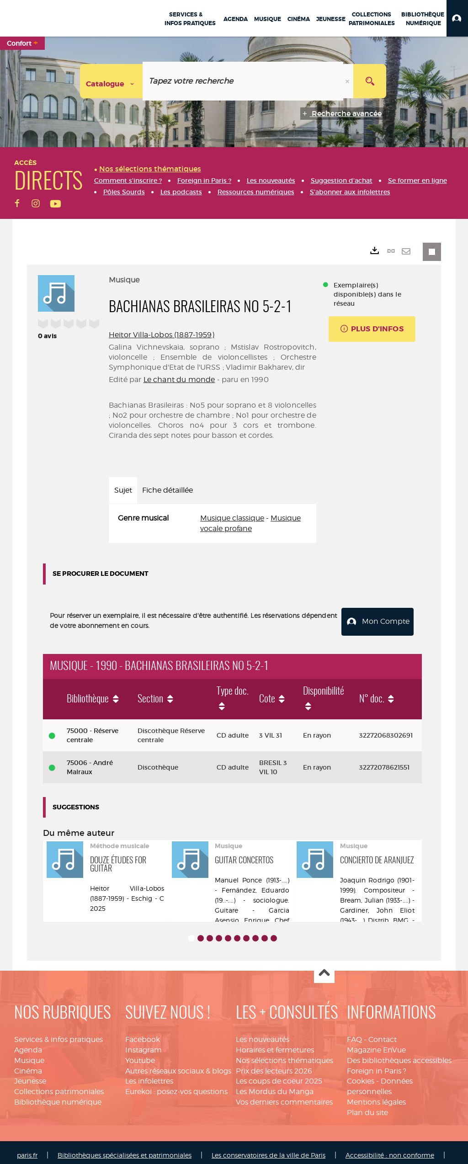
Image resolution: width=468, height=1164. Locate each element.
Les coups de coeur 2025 (279, 1075)
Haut (324, 967)
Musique (29, 1054)
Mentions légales (376, 1096)
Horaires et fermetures (275, 1044)
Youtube (140, 1054)
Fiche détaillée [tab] (167, 490)
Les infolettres (149, 1075)
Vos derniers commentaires (284, 1096)
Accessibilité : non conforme (390, 1149)
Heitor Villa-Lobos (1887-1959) (161, 334)
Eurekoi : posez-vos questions (176, 1086)
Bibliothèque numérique (57, 1096)
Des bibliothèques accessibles (399, 1054)
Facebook (142, 1033)
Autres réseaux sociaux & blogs (178, 1065)
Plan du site (367, 1106)
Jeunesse (30, 1075)
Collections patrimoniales (59, 1086)
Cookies (360, 1075)
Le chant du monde (179, 379)
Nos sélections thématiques (284, 1054)
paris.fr (27, 1149)
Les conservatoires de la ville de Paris (268, 1149)
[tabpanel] (212, 523)
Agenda (28, 1044)
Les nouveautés (262, 1033)
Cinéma (28, 1065)
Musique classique (232, 518)
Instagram (143, 1044)
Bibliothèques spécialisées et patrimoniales (124, 1149)
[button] (457, 18)
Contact (382, 1033)
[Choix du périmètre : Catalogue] (111, 81)
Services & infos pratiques (58, 1033)
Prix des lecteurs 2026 (274, 1065)
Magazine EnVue (376, 1044)
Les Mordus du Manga (275, 1086)
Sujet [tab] (123, 490)
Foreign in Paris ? (376, 1065)
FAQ (354, 1033)
